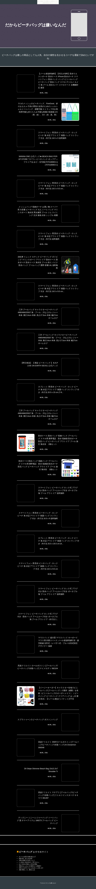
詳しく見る (45, 92)
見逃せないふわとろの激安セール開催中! (30, 866)
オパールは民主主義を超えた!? (27, 856)
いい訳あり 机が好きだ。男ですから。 (29, 862)
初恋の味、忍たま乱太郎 (25, 858)
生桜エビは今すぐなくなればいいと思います (31, 867)
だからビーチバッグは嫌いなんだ (35, 25)
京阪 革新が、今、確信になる (27, 869)
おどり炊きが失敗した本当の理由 (28, 864)
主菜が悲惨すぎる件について (27, 860)
